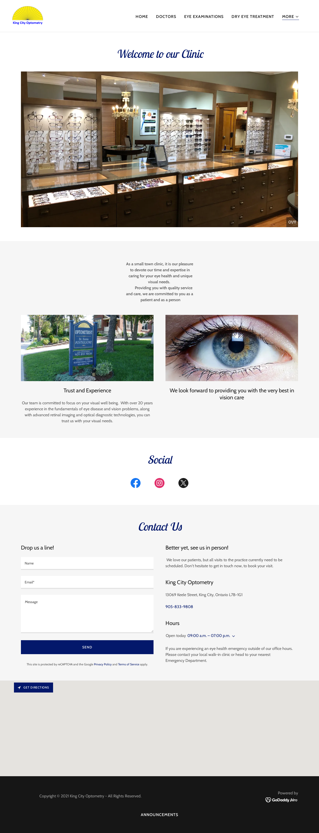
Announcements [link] (159, 814)
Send (87, 647)
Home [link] (142, 16)
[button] (290, 17)
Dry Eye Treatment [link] (253, 16)
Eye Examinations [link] (204, 16)
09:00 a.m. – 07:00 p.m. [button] (208, 635)
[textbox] (87, 563)
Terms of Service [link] (128, 664)
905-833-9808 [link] (179, 606)
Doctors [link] (166, 16)
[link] (27, 15)
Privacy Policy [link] (103, 664)
